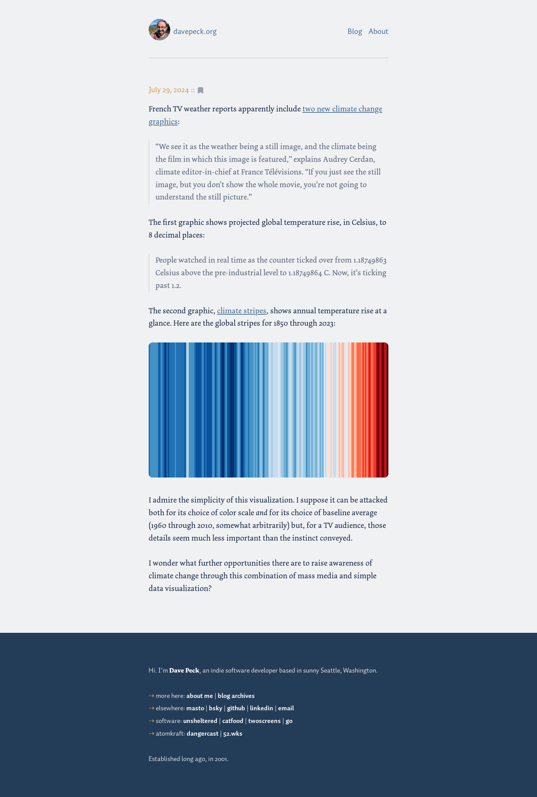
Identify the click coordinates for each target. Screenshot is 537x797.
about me (199, 696)
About (378, 32)
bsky (215, 708)
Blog (355, 32)
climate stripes (241, 311)
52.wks (232, 733)
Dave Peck (184, 670)
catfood (232, 721)
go (289, 721)
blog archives (236, 696)
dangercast (202, 733)
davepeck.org (195, 32)
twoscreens (264, 721)
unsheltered (200, 721)
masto (195, 708)
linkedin (261, 708)
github (236, 708)
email (286, 708)
